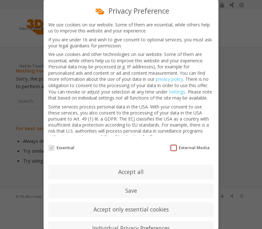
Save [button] (131, 187)
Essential (61, 144)
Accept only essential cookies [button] (131, 205)
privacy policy (169, 76)
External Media (190, 144)
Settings (177, 88)
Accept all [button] (131, 168)
